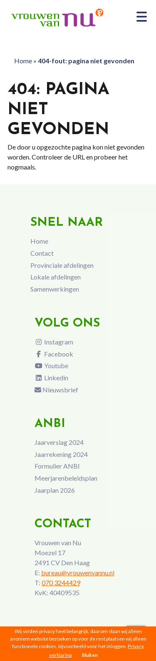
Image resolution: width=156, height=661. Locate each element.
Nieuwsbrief (56, 390)
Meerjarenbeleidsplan (66, 478)
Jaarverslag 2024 (59, 442)
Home (23, 61)
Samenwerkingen (54, 289)
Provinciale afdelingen (62, 265)
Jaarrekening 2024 (61, 454)
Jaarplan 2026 (55, 490)
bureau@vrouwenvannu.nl (77, 572)
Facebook (54, 354)
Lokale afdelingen (55, 277)
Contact (42, 253)
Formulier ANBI (57, 466)
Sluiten (90, 655)
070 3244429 (61, 582)
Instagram (54, 342)
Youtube (51, 365)
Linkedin (51, 378)
